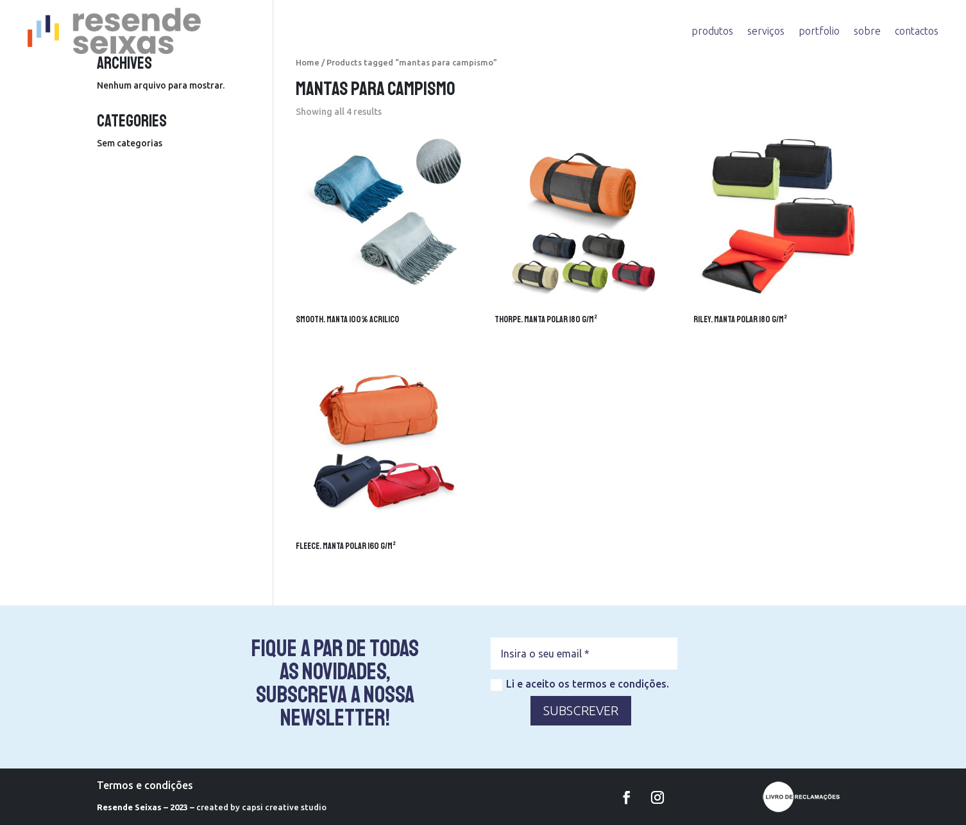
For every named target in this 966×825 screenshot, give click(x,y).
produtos (712, 31)
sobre (867, 31)
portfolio (819, 31)
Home (307, 62)
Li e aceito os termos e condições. (580, 684)
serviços (765, 31)
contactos (916, 31)
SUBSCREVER (580, 710)
